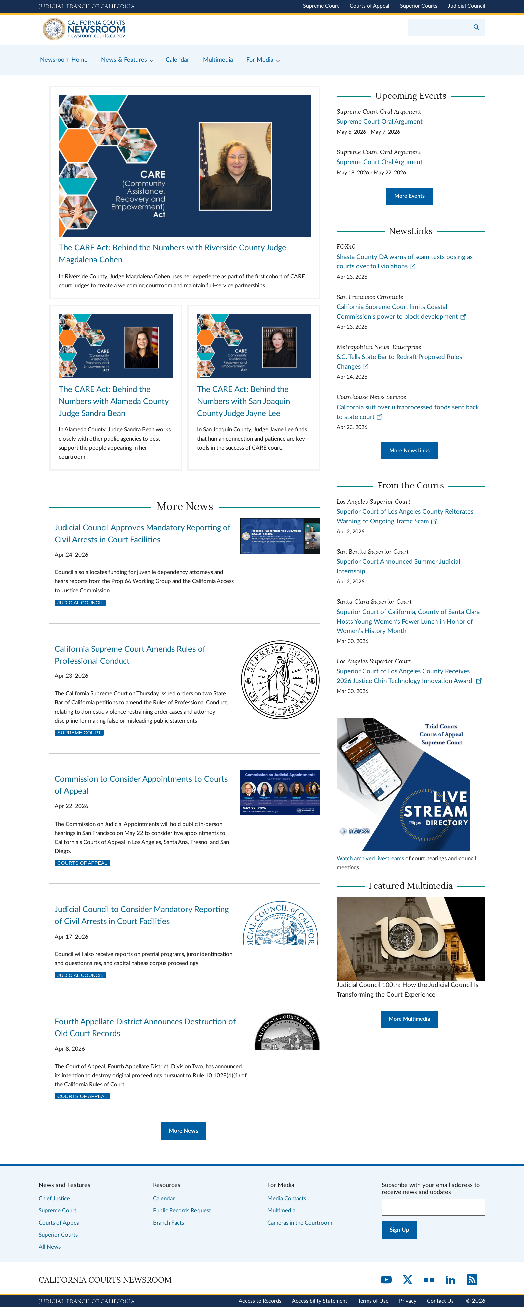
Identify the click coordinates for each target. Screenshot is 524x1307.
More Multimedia (409, 1019)
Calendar (164, 1198)
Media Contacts (286, 1198)
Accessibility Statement (319, 1301)
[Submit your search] (477, 28)
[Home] (150, 30)
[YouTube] (386, 1280)
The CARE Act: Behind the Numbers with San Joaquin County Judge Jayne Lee (243, 402)
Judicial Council (466, 6)
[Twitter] (407, 1280)
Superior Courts (418, 6)
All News (50, 1247)
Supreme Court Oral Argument (380, 122)
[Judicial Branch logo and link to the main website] (87, 6)
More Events (409, 196)
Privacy (407, 1301)
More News (183, 1131)
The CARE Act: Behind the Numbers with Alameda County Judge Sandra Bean (113, 402)
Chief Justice (54, 1198)
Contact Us (440, 1301)
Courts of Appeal (369, 6)
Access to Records (260, 1301)
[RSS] (472, 1280)
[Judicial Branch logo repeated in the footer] (87, 1301)
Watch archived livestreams (370, 858)
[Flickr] (429, 1280)
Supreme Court (321, 6)
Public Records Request (182, 1210)
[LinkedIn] (450, 1280)
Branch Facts (168, 1223)
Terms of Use (373, 1301)
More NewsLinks (409, 450)
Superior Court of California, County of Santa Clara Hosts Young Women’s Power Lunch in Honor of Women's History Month (408, 622)
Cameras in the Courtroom (299, 1223)
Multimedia (281, 1210)
